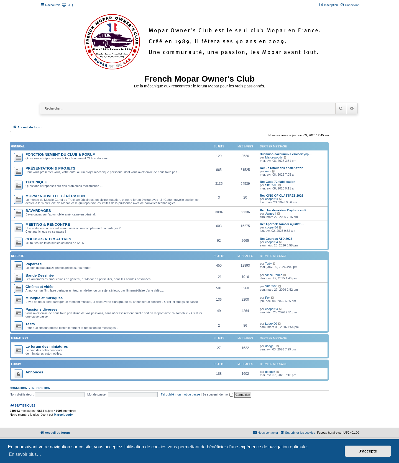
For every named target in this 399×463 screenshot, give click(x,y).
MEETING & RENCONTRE (47, 224)
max (268, 171)
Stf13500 (271, 185)
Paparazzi (33, 264)
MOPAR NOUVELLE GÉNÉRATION (55, 196)
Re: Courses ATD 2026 (276, 238)
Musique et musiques (44, 298)
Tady (268, 263)
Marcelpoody (274, 157)
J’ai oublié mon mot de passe (180, 394)
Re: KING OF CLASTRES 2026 (281, 195)
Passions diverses (41, 309)
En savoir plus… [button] (25, 454)
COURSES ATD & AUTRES (48, 239)
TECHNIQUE (36, 182)
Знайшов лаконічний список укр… (286, 154)
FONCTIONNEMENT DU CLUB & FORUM (60, 154)
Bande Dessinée (39, 275)
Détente (17, 255)
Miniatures (19, 338)
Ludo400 (271, 323)
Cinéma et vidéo (39, 287)
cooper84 (271, 199)
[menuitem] (67, 5)
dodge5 (270, 346)
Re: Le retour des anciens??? (281, 168)
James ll (270, 213)
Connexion (18, 388)
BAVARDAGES (38, 211)
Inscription (41, 388)
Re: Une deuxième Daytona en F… (285, 210)
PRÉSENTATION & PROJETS (50, 168)
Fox (267, 297)
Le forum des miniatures (46, 346)
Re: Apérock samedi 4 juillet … (282, 224)
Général (18, 146)
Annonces (34, 372)
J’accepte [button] (368, 451)
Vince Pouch (273, 275)
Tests (30, 324)
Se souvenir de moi (218, 394)
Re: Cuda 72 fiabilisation (277, 181)
